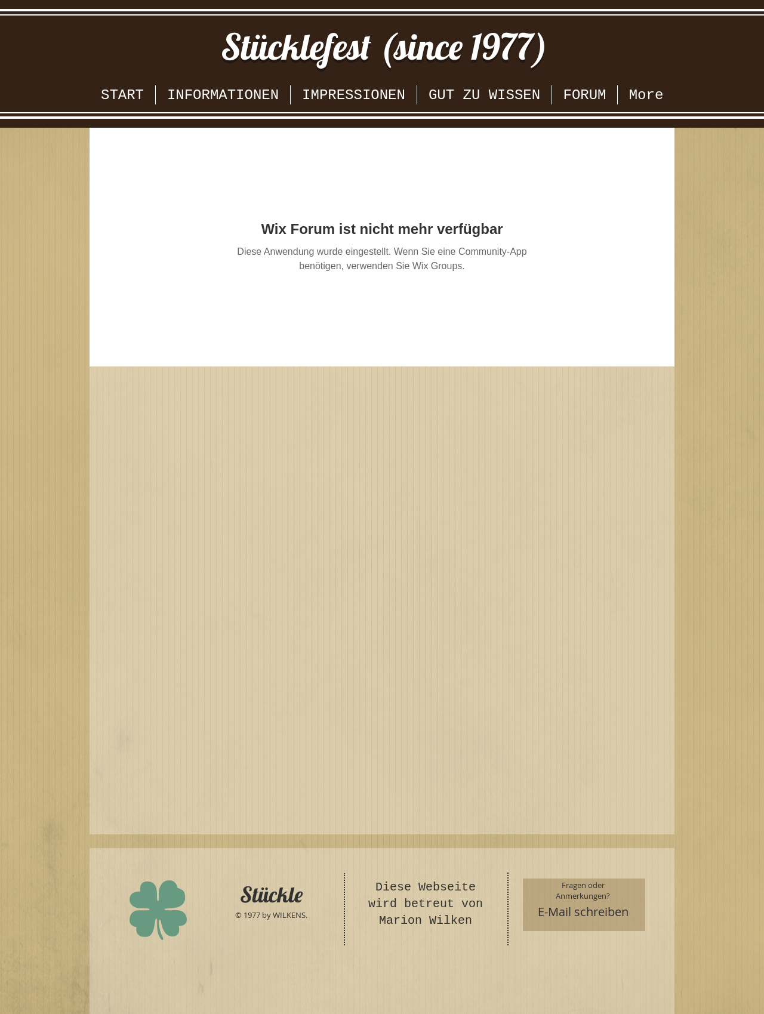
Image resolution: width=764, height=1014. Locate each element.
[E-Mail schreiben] (583, 912)
